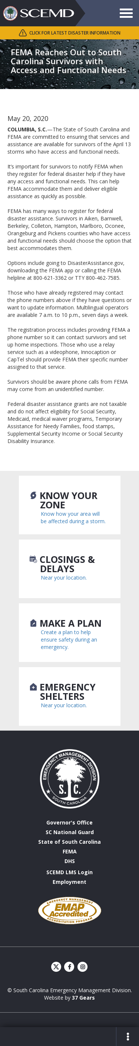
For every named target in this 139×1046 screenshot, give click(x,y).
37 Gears (83, 997)
